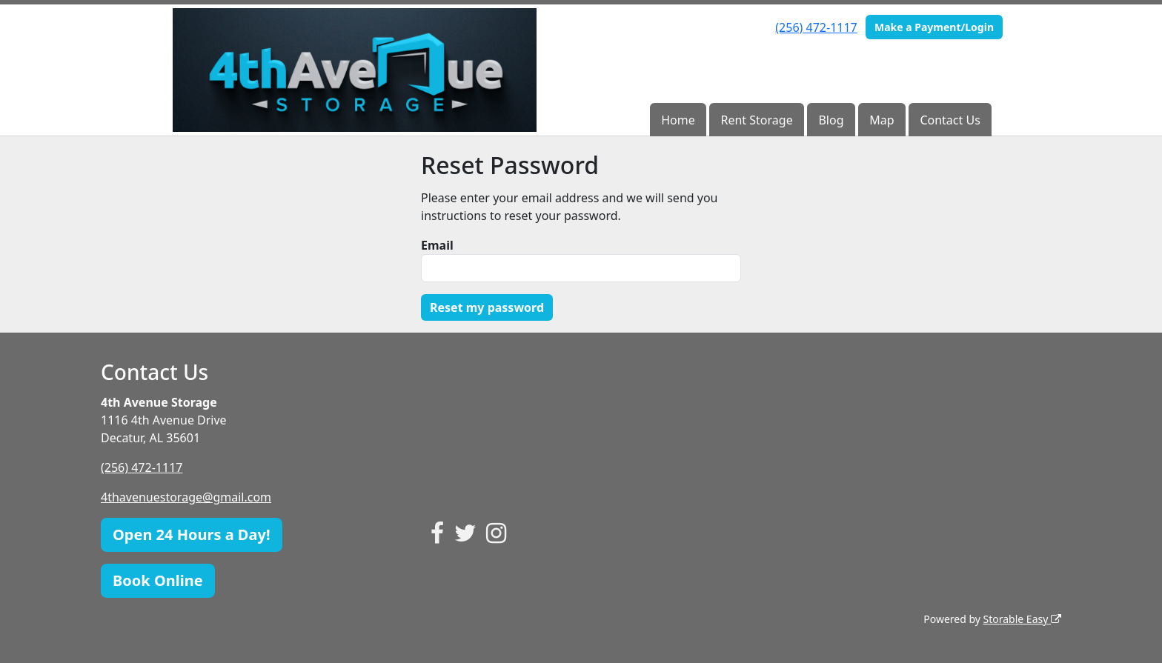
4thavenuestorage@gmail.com (186, 497)
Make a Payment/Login (934, 27)
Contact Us (950, 120)
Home (678, 120)
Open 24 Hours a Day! (191, 534)
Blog (830, 120)
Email (437, 245)
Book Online (158, 580)
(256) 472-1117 (816, 27)
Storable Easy (1022, 619)
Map (881, 120)
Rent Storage (757, 120)
